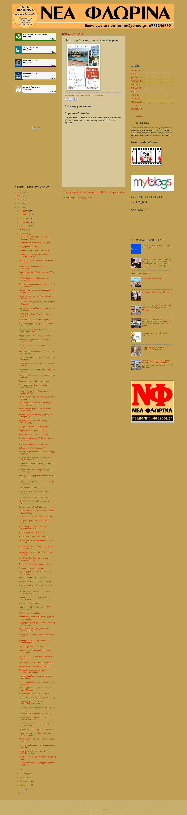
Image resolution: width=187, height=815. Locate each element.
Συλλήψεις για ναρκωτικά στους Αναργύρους (36, 662)
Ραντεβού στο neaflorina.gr (141, 273)
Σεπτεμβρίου (25, 222)
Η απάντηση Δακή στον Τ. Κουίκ (31, 532)
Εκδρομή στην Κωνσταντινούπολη (32, 448)
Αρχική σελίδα (91, 192)
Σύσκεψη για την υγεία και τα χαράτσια (34, 250)
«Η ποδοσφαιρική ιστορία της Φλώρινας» (35, 243)
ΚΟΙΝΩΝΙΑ (135, 95)
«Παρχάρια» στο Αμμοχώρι (29, 246)
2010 (19, 794)
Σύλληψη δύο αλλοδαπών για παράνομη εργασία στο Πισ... (35, 459)
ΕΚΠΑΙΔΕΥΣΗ (136, 88)
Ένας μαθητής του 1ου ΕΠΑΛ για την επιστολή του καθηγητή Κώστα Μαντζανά (156, 308)
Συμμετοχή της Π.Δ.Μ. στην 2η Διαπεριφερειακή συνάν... (31, 702)
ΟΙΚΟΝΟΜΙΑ (136, 99)
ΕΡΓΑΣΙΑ (134, 91)
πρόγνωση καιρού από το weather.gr (151, 59)
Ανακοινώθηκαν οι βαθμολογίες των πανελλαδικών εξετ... (33, 528)
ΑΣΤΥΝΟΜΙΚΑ (136, 77)
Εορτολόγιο (36, 128)
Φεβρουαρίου (25, 781)
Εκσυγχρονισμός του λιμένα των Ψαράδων (36, 729)
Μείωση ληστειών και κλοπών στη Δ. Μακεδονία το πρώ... (33, 718)
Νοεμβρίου (24, 214)
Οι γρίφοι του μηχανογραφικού (31, 568)
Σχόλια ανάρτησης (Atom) (82, 198)
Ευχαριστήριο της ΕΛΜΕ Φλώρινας (33, 507)
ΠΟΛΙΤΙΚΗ (135, 106)
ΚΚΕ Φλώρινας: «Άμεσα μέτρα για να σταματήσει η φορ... (33, 331)
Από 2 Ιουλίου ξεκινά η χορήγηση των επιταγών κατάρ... (34, 630)
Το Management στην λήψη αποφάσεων (35, 564)
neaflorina (140, 116)
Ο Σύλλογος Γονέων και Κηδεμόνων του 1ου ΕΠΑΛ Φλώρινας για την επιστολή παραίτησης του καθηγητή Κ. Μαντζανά (157, 364)
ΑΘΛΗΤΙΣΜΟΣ (136, 70)
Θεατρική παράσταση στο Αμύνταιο (33, 444)
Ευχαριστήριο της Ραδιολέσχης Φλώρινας (35, 336)
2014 (19, 200)
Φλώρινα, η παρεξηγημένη (29, 603)
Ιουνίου (23, 234)
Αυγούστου (24, 226)
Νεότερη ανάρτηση (72, 192)
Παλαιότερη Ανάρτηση (113, 192)
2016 (19, 192)
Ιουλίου (23, 230)
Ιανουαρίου (24, 785)
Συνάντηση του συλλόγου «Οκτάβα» (33, 434)
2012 (19, 207)
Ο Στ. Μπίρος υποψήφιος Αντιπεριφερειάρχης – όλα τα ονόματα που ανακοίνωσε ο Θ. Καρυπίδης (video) (157, 322)
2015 (19, 196)
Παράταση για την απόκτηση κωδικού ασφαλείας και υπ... (34, 386)
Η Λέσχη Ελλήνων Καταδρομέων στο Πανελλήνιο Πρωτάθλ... (33, 279)
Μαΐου (22, 770)
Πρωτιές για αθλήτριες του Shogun (155, 292)
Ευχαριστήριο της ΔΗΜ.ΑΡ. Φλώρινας (34, 497)
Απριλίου (23, 774)
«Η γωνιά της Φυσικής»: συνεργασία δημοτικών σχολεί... (33, 255)
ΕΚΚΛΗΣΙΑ (135, 84)
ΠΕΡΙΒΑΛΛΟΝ (136, 102)
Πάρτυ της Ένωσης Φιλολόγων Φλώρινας (35, 517)
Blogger (105, 809)
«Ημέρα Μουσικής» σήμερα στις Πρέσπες (35, 581)
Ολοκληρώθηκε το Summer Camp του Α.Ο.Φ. (37, 320)
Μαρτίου (23, 777)
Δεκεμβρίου (24, 211)
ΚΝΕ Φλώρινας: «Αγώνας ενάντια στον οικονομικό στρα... (34, 592)
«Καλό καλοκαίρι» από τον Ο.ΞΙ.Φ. (32, 578)
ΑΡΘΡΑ (134, 74)
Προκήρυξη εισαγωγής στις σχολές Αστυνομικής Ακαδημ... (32, 671)
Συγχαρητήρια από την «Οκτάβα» (32, 647)
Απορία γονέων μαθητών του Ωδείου (33, 536)
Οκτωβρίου (24, 218)
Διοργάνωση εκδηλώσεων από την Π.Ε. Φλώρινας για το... (34, 608)
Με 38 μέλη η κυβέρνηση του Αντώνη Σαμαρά (37, 713)
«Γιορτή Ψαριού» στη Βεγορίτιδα (32, 613)
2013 (19, 204)
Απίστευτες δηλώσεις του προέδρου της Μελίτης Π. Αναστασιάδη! (156, 348)
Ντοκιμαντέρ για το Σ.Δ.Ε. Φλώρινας (33, 427)
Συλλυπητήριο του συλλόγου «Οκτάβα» (34, 694)
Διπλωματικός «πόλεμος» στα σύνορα (34, 666)
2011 (19, 790)
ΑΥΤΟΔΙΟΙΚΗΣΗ (137, 81)
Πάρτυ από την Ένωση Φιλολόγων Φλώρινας (37, 698)
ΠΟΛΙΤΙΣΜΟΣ (136, 109)
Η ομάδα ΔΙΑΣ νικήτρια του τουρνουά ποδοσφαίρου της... (33, 559)
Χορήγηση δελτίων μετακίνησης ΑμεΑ (34, 430)
